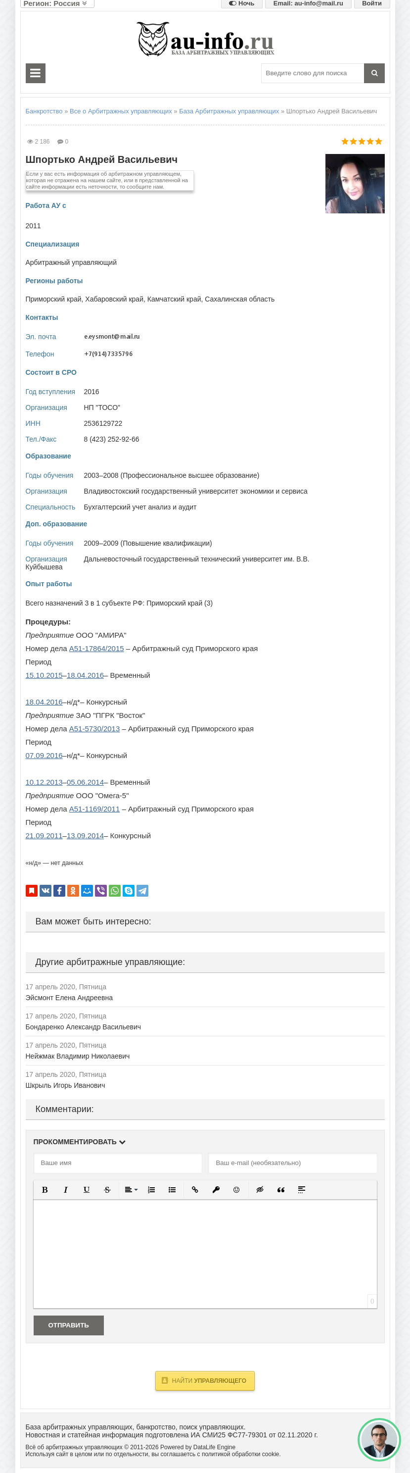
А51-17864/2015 (96, 648)
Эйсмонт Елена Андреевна (69, 998)
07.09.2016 (44, 755)
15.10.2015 (44, 675)
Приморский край (54, 299)
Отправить (68, 1325)
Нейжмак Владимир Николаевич (78, 1056)
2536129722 (103, 423)
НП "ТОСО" (102, 407)
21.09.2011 (44, 835)
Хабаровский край (114, 299)
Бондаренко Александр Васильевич (83, 1027)
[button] (45, 1189)
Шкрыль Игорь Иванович (65, 1085)
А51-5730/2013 (94, 728)
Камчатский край (174, 299)
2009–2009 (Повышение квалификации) (148, 543)
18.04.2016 (85, 675)
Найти (204, 1380)
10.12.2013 (44, 782)
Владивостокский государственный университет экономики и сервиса (196, 491)
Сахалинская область (239, 299)
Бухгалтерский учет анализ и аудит (140, 507)
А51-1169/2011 (94, 809)
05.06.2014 (85, 782)
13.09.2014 (85, 835)
